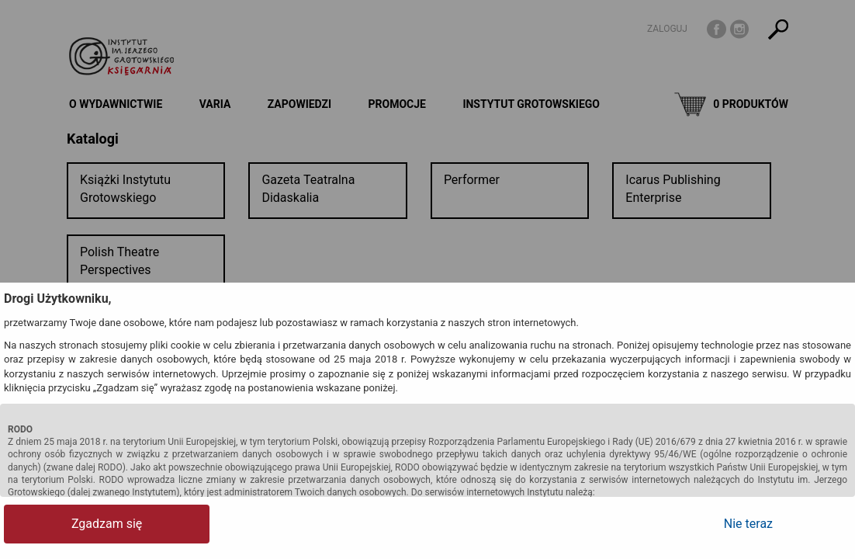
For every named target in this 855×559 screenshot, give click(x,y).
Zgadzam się (65, 523)
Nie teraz (788, 523)
